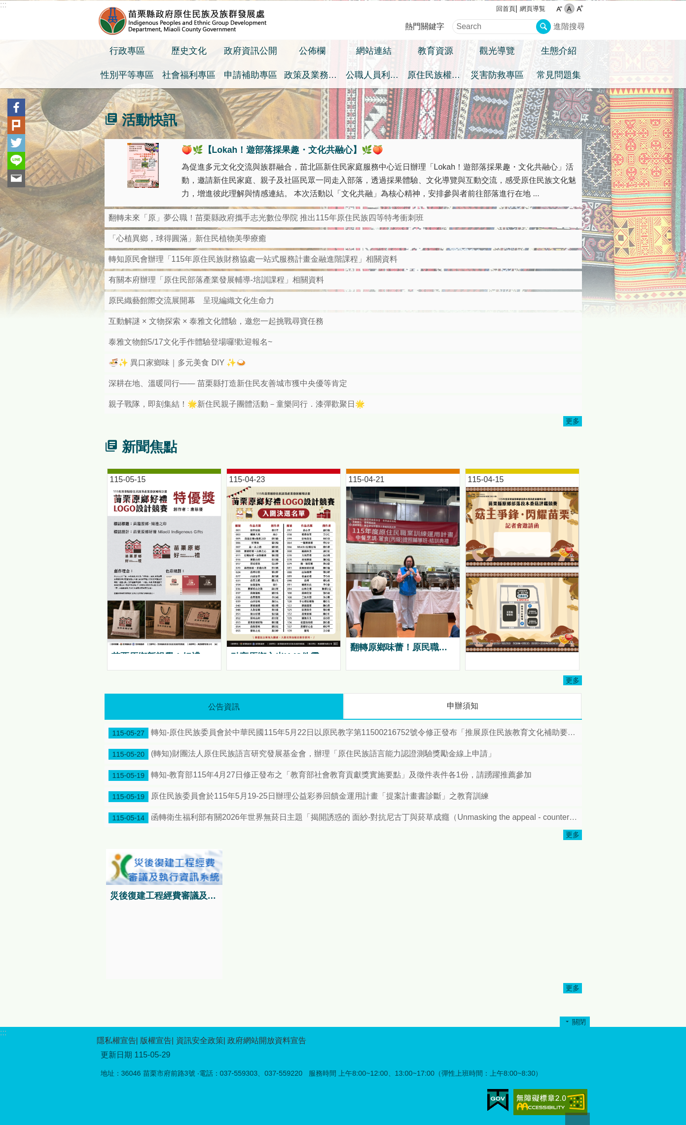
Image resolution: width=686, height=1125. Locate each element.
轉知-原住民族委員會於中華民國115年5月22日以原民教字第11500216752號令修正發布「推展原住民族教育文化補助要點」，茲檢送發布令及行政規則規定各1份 (345, 733)
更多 (572, 421)
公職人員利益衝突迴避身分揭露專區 (375, 75)
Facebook (16, 107)
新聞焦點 (149, 447)
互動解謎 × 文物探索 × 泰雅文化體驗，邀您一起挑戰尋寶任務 (216, 321)
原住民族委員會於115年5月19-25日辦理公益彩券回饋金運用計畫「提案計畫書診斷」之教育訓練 (298, 796)
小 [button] (559, 8)
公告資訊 (224, 707)
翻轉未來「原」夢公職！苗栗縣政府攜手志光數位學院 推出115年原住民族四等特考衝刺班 (266, 217)
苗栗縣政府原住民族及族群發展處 (183, 20)
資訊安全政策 (199, 1040)
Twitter (16, 143)
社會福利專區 (189, 75)
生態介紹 (559, 51)
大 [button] (580, 8)
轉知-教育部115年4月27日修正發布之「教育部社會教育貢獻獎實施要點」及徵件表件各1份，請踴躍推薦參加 (320, 775)
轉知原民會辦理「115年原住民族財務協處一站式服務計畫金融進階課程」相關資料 (253, 259)
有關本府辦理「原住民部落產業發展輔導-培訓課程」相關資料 (216, 280)
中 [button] (569, 8)
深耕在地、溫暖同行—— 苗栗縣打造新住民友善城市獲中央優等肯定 (227, 383)
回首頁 (505, 8)
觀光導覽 (497, 51)
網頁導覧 (532, 8)
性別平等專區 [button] (127, 75)
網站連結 (374, 51)
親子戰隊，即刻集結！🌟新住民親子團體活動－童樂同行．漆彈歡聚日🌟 (236, 404)
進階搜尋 (569, 26)
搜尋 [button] (543, 26)
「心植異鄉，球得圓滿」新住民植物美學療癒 (187, 238)
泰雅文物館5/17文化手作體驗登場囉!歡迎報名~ (190, 342)
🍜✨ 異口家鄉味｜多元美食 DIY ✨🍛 (177, 362)
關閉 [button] (579, 1022)
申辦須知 (462, 706)
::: (3, 4)
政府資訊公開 (250, 51)
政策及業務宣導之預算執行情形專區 (313, 75)
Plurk (16, 125)
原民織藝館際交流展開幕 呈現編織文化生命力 (191, 300)
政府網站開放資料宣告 (266, 1040)
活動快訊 (149, 120)
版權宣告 (156, 1040)
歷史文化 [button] (189, 51)
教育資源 (435, 51)
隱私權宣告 (116, 1040)
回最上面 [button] (577, 1119)
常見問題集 (559, 75)
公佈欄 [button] (312, 51)
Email (16, 178)
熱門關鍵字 (424, 26)
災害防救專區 (497, 75)
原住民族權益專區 (437, 75)
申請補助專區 (250, 75)
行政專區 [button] (127, 51)
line (16, 161)
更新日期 (116, 1055)
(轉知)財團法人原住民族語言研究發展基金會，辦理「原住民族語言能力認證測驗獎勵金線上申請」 (302, 754)
